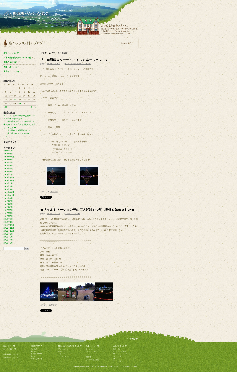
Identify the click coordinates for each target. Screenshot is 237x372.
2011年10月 (8, 231)
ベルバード (117, 356)
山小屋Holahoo (36, 354)
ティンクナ (62, 356)
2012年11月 (8, 192)
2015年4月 (8, 162)
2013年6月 (8, 183)
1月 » (33, 107)
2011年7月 (8, 240)
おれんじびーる (36, 359)
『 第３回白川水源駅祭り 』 (17, 130)
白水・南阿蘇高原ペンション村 (78, 64)
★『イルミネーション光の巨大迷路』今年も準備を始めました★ (87, 209)
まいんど (34, 356)
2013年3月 (8, 186)
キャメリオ (90, 349)
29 (20, 103)
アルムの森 (117, 361)
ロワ (115, 359)
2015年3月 (8, 165)
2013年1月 (8, 189)
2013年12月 (8, 177)
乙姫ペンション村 (72, 214)
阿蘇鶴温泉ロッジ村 (10, 354)
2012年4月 (8, 213)
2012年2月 (8, 219)
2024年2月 (8, 151)
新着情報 (54, 192)
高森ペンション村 (11, 71)
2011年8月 (8, 237)
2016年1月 (8, 153)
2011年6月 (8, 243)
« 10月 (6, 107)
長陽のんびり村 (10, 62)
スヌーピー (117, 349)
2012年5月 (8, 210)
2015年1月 (8, 171)
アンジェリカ (63, 349)
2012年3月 (8, 216)
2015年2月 (8, 168)
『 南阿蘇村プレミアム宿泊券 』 (19, 121)
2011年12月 (8, 225)
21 (15, 99)
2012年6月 (8, 207)
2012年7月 (8, 204)
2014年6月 (8, 174)
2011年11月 (8, 228)
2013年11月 (8, 180)
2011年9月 (8, 234)
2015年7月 (8, 160)
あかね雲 (34, 349)
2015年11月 (8, 157)
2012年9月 (8, 198)
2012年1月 (8, 222)
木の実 (33, 351)
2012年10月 (8, 195)
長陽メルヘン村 (10, 67)
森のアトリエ (63, 351)
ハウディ (61, 354)
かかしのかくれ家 (120, 351)
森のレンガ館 (91, 351)
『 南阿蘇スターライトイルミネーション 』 (74, 60)
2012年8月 (8, 201)
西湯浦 (88, 357)
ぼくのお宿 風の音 (92, 360)
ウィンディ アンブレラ (121, 354)
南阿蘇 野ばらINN (9, 349)
